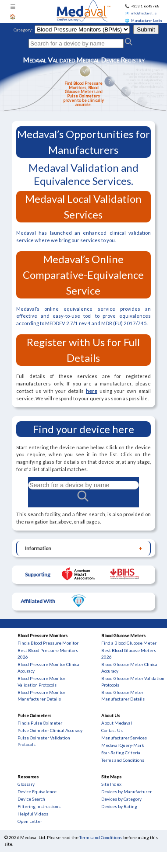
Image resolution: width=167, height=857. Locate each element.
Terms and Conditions (122, 760)
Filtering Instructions (39, 806)
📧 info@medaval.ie (140, 13)
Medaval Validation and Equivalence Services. (83, 174)
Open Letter (30, 821)
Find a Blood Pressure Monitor (48, 642)
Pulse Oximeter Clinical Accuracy (50, 730)
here (91, 391)
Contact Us (112, 730)
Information (38, 548)
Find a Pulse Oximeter (40, 722)
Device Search (31, 798)
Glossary (26, 784)
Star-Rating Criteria (120, 752)
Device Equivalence (37, 791)
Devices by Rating (119, 806)
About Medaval (116, 722)
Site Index (111, 784)
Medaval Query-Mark (122, 745)
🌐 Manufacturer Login (143, 20)
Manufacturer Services (124, 737)
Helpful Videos (33, 813)
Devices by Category (121, 798)
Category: (23, 29)
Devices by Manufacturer (126, 791)
